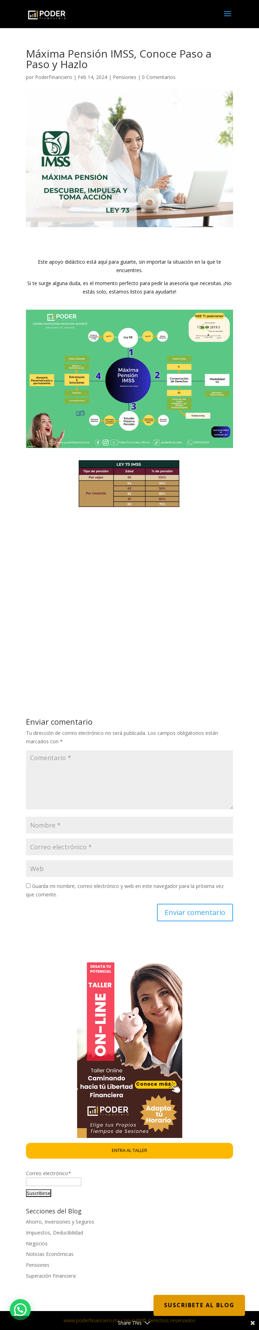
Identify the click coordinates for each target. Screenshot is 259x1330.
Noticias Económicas (50, 1254)
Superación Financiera (51, 1275)
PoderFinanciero (53, 77)
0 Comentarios (159, 77)
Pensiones (124, 77)
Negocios (37, 1243)
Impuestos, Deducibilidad (54, 1232)
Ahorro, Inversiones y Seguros (60, 1221)
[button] (20, 1309)
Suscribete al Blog (199, 1305)
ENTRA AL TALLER (129, 1150)
